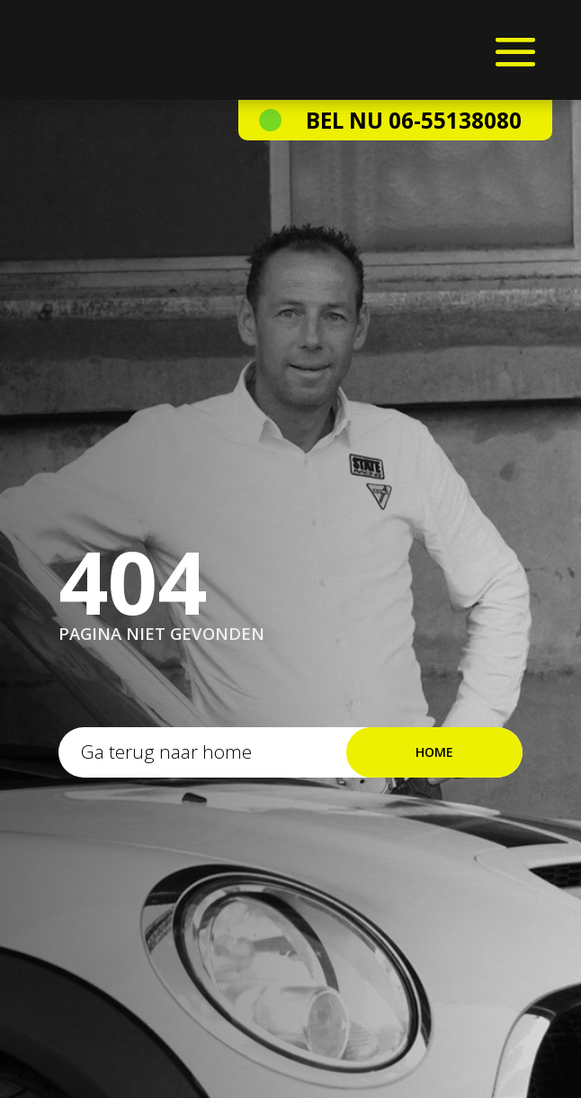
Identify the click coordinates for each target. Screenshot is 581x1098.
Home (434, 751)
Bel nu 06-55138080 (414, 120)
